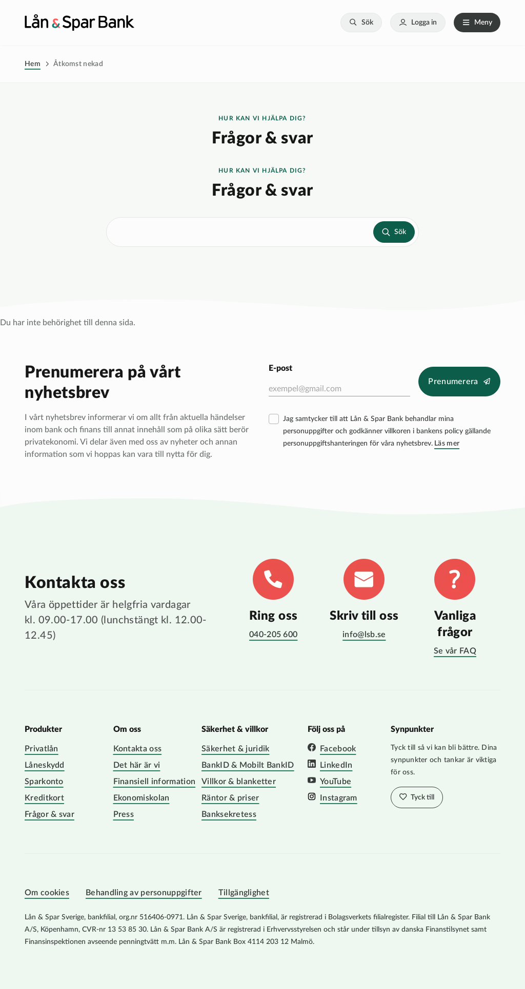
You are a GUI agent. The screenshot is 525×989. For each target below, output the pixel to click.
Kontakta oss (137, 749)
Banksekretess (228, 814)
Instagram (338, 798)
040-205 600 (273, 634)
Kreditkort (44, 798)
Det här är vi (136, 765)
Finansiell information (154, 781)
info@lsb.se (364, 634)
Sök (367, 22)
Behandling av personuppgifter (144, 893)
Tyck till (421, 797)
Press (123, 814)
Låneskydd (45, 765)
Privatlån (41, 749)
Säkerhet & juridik (235, 749)
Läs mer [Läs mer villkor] (446, 443)
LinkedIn (336, 765)
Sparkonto (44, 781)
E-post (280, 368)
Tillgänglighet (243, 893)
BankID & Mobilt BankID (247, 765)
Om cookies (47, 893)
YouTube (335, 781)
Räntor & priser (230, 798)
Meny (483, 22)
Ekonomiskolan (141, 798)
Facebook (338, 749)
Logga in (424, 22)
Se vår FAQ (455, 651)
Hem (33, 64)
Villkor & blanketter (238, 781)
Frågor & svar (49, 814)
